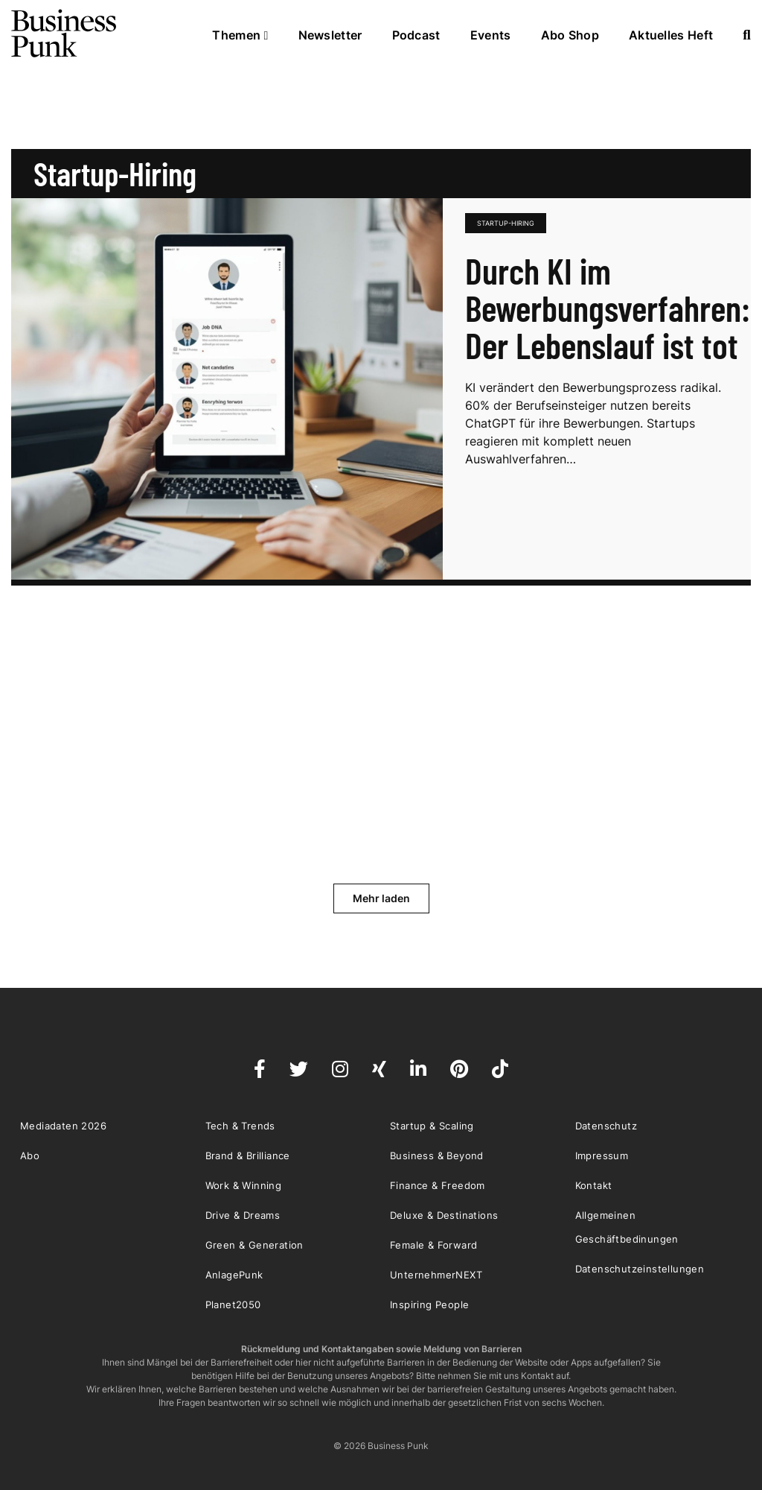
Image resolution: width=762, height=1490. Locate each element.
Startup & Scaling (432, 1126)
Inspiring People (429, 1304)
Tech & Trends (240, 1126)
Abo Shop (570, 35)
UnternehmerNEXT (436, 1275)
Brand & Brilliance (247, 1155)
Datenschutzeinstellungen (640, 1269)
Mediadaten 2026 (63, 1126)
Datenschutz (606, 1126)
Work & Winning (243, 1185)
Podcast (416, 35)
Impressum (602, 1155)
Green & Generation (254, 1245)
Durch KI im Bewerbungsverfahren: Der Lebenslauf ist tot (607, 308)
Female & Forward (433, 1245)
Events (490, 35)
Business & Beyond (437, 1155)
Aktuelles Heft (671, 35)
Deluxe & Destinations (444, 1215)
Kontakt (593, 1185)
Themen (240, 35)
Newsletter (330, 35)
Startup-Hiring (505, 223)
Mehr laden (381, 898)
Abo (29, 1155)
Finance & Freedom (437, 1185)
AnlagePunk (234, 1275)
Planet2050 (233, 1304)
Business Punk (64, 33)
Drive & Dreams (243, 1215)
